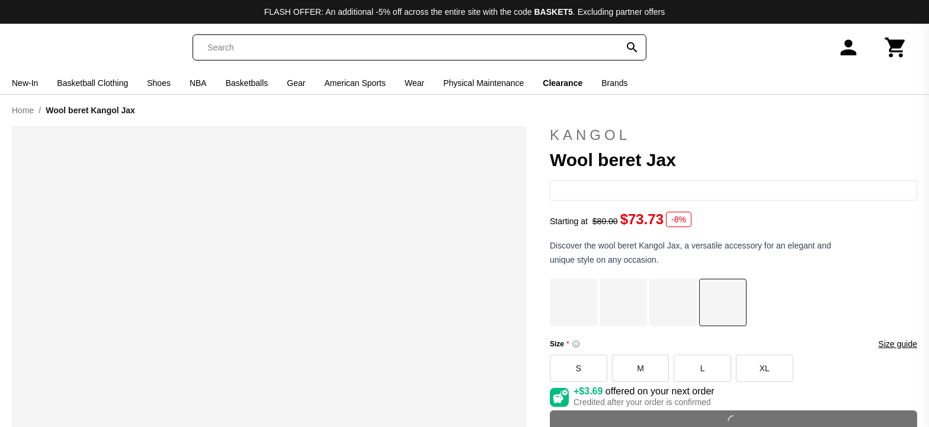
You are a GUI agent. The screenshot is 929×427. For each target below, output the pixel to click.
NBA (198, 83)
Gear (296, 83)
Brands (614, 83)
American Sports (354, 83)
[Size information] (576, 344)
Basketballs (247, 83)
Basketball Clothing (92, 83)
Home (23, 110)
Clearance (562, 83)
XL (765, 368)
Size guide (898, 344)
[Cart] (896, 47)
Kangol (733, 135)
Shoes (159, 83)
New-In (25, 83)
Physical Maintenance (483, 83)
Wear (414, 83)
